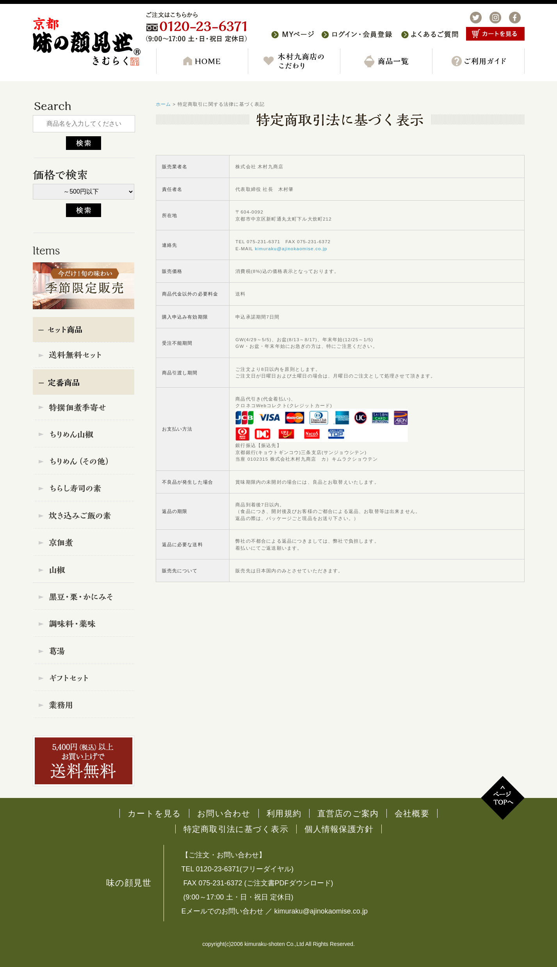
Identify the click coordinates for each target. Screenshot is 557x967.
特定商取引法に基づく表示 (235, 829)
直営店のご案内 (348, 813)
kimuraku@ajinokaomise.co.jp (291, 248)
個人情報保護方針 (339, 829)
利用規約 (284, 813)
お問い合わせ (224, 813)
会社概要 (412, 813)
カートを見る (154, 813)
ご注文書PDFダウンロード (289, 883)
